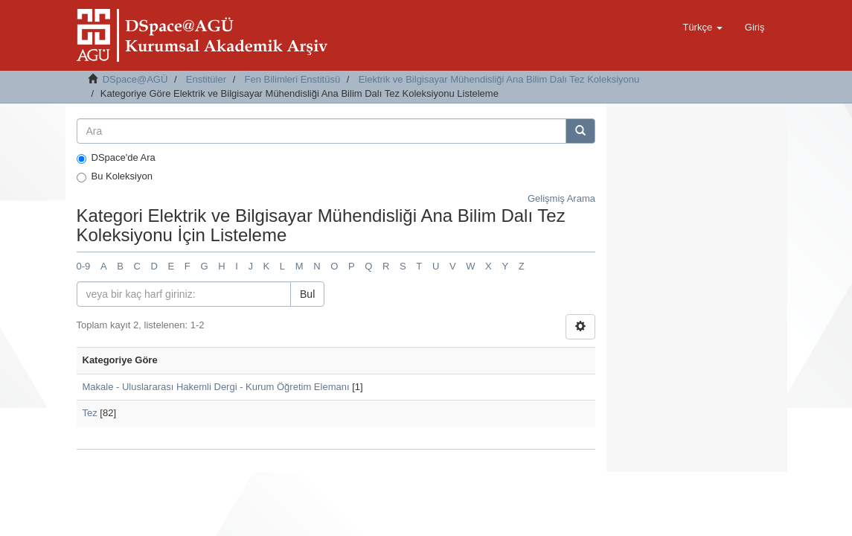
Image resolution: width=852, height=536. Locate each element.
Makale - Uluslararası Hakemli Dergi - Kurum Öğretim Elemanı (216, 386)
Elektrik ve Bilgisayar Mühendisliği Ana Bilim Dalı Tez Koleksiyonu (499, 79)
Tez (90, 412)
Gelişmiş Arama (561, 198)
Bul (307, 294)
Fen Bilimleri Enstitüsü (293, 79)
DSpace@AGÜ (135, 79)
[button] (702, 27)
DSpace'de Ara (116, 158)
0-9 (84, 266)
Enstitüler (206, 79)
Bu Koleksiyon (115, 176)
